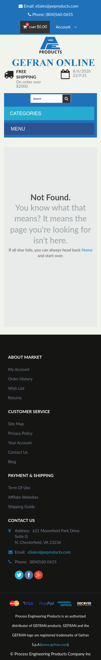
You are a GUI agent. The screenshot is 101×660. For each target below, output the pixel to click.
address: (22, 530)
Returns (15, 397)
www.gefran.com (54, 644)
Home (87, 249)
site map (16, 423)
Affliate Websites (23, 497)
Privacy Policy (20, 433)
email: (20, 552)
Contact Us (18, 452)
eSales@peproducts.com (56, 6)
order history (20, 378)
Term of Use (19, 487)
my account (18, 369)
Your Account (20, 442)
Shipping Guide (21, 506)
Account (66, 26)
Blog (12, 461)
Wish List (16, 388)
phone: (21, 561)
